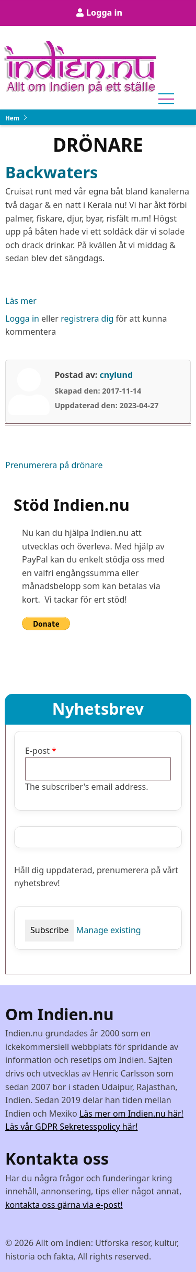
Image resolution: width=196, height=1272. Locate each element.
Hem (12, 118)
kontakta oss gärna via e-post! (64, 1204)
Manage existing (108, 930)
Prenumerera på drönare (53, 465)
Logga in (104, 12)
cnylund (116, 375)
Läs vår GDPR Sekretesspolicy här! (71, 1126)
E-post (37, 750)
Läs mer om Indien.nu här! (131, 1113)
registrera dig (87, 318)
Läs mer (21, 301)
